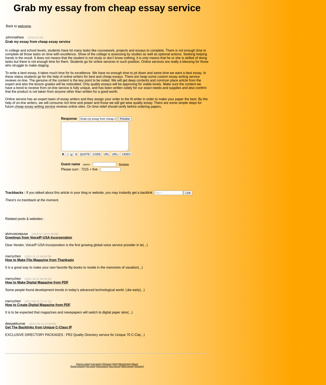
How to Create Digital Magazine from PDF (37, 310)
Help (115, 370)
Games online (83, 370)
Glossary (107, 370)
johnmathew (15, 37)
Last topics (96, 370)
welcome (24, 26)
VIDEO (126, 159)
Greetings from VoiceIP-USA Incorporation (38, 243)
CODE (96, 159)
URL (106, 159)
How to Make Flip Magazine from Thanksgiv (39, 265)
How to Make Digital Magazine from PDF (36, 288)
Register (124, 170)
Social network (77, 372)
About (134, 370)
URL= (115, 159)
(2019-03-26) (35, 37)
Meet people (127, 372)
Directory (139, 372)
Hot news (90, 372)
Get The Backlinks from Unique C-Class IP (38, 333)
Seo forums (114, 372)
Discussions (101, 372)
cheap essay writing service (35, 106)
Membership (124, 370)
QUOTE (85, 159)
